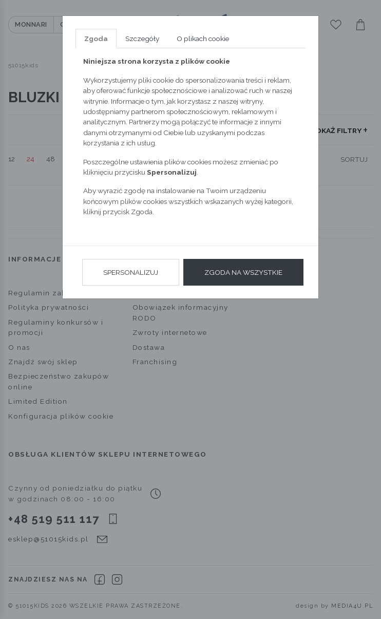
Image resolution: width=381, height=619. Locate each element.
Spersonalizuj (130, 272)
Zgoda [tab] (96, 38)
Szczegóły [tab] (142, 38)
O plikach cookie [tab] (203, 38)
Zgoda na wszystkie (243, 272)
